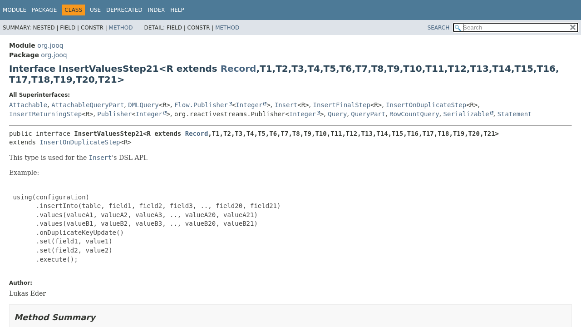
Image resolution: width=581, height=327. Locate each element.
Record (238, 68)
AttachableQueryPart (87, 105)
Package (44, 10)
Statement (514, 114)
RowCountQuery (414, 114)
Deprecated (124, 10)
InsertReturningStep (45, 114)
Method (121, 28)
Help (177, 10)
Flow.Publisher (201, 105)
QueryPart (368, 114)
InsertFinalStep (341, 105)
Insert (286, 105)
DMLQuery (143, 105)
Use (95, 10)
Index (156, 10)
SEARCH (439, 28)
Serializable (466, 114)
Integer (249, 105)
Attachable (28, 105)
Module (14, 10)
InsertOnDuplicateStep (426, 105)
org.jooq (50, 45)
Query (337, 114)
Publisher (114, 114)
